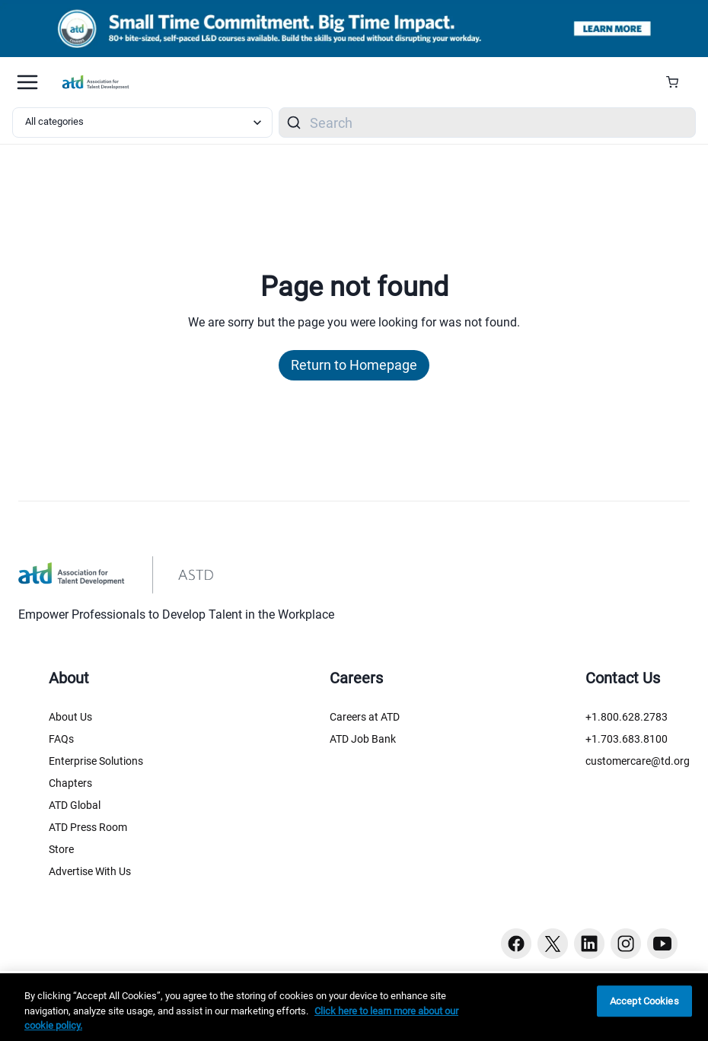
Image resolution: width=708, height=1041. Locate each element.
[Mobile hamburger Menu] (27, 82)
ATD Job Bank (363, 739)
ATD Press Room (88, 827)
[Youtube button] (662, 943)
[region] (354, 1007)
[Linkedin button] (589, 943)
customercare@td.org (637, 761)
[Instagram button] (626, 943)
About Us (70, 717)
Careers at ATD (365, 717)
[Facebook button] (516, 943)
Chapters (70, 783)
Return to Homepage (354, 365)
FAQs (61, 739)
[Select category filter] (142, 122)
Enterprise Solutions (96, 761)
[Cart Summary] (678, 82)
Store (61, 849)
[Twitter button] (552, 943)
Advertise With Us (90, 871)
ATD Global (74, 805)
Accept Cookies (644, 1001)
